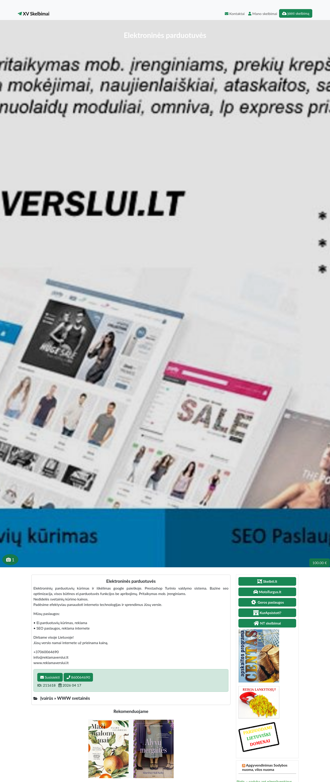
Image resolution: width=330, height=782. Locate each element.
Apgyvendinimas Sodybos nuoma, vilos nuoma (265, 767)
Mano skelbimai (262, 13)
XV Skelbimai (33, 13)
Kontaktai (235, 13)
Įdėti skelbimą (295, 13)
